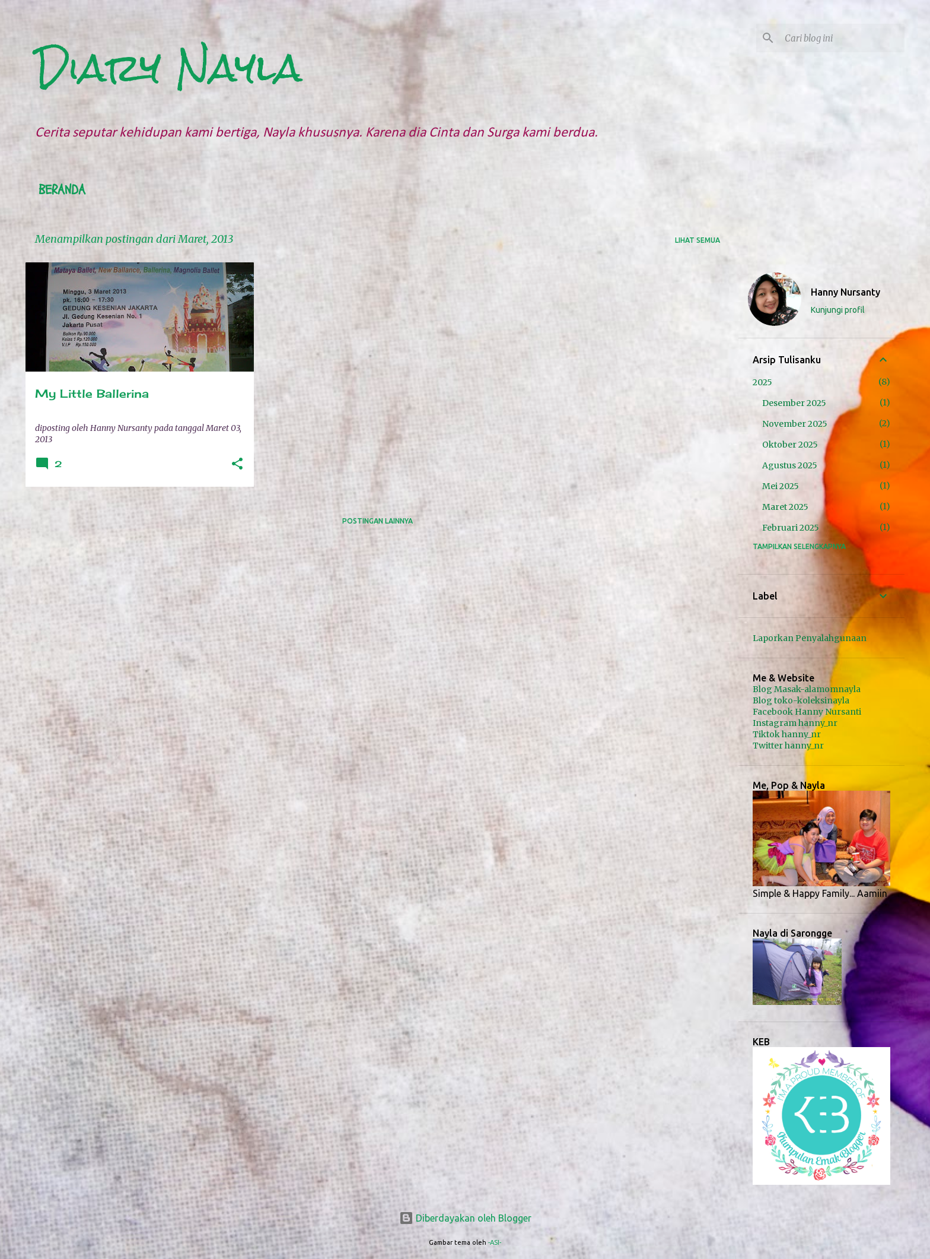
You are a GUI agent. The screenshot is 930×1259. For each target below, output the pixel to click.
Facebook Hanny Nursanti (807, 711)
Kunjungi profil (838, 310)
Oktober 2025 (790, 444)
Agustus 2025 (789, 465)
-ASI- (494, 1242)
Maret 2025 (785, 507)
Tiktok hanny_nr (787, 734)
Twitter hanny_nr (788, 745)
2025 (762, 382)
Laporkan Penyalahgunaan (810, 638)
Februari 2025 (790, 527)
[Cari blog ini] (842, 38)
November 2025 (794, 423)
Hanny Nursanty (845, 292)
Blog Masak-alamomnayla (807, 689)
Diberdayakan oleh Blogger (465, 1218)
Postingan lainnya (377, 521)
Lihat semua (697, 240)
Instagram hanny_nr (795, 723)
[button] (237, 464)
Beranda (62, 190)
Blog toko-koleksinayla (801, 700)
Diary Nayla (168, 67)
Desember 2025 (794, 403)
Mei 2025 (780, 486)
